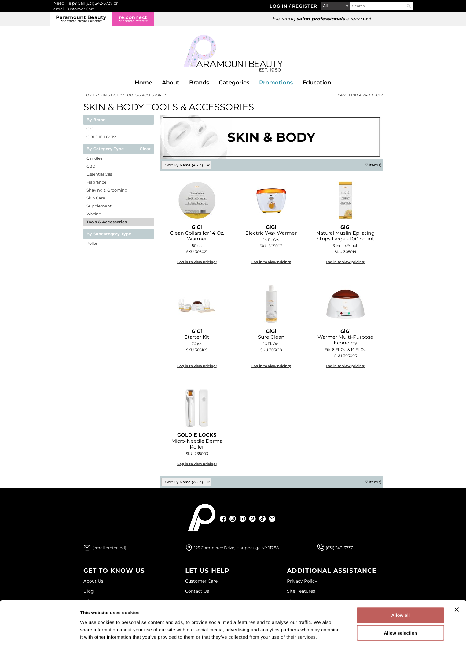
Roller (91, 243)
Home (143, 82)
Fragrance (96, 182)
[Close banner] (456, 589)
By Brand (96, 120)
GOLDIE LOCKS (101, 136)
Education (317, 82)
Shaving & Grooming (106, 190)
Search (409, 6)
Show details (320, 636)
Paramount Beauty (81, 18)
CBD (91, 166)
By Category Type (105, 149)
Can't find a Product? (360, 95)
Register (304, 6)
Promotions (276, 82)
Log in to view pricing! (197, 262)
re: (133, 18)
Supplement (99, 205)
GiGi (90, 128)
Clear (145, 149)
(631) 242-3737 (99, 3)
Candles (94, 158)
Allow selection (400, 612)
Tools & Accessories (106, 221)
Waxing (93, 213)
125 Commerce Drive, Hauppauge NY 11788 (236, 547)
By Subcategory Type (108, 234)
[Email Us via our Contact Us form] (109, 547)
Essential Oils (99, 174)
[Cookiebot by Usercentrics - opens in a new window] (39, 636)
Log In (279, 6)
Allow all (400, 594)
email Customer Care (74, 8)
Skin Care (95, 198)
